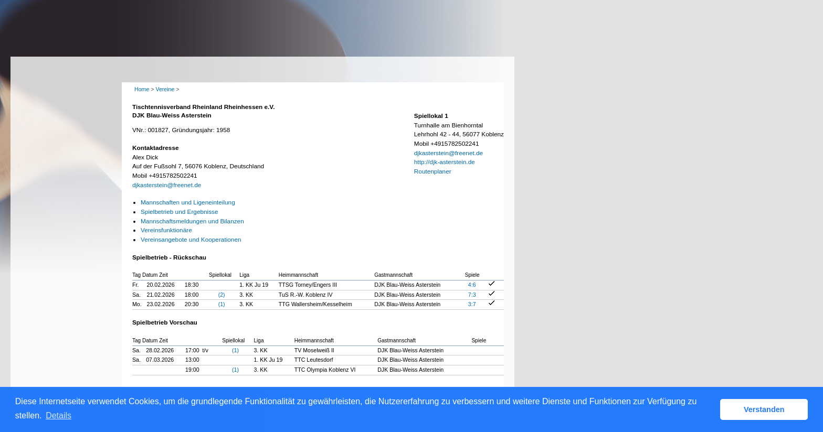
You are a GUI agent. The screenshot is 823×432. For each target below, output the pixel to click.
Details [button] (58, 415)
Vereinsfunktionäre (166, 230)
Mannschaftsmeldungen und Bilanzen (192, 221)
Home (141, 89)
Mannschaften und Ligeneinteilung (188, 202)
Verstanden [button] (764, 409)
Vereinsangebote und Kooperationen (191, 239)
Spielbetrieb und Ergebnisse (179, 211)
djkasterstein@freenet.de (166, 185)
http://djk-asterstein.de (444, 162)
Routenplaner (432, 171)
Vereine (164, 89)
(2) (221, 294)
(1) (221, 304)
